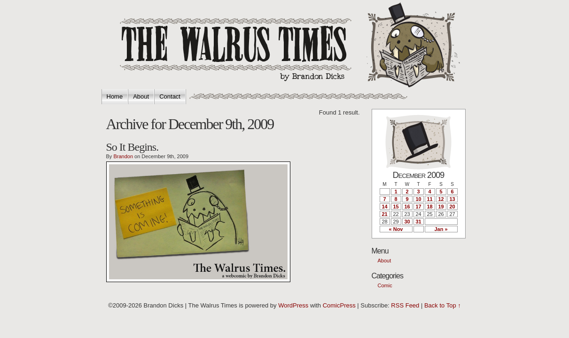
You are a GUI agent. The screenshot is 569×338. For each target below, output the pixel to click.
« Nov (396, 229)
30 (407, 221)
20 (452, 206)
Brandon (123, 156)
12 (441, 199)
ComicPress (339, 305)
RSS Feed (405, 305)
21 (384, 214)
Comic (385, 285)
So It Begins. (132, 147)
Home (115, 96)
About (141, 96)
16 (407, 206)
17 (418, 206)
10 (418, 199)
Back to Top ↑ (442, 305)
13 (452, 199)
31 (418, 221)
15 (395, 206)
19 (441, 206)
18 (429, 206)
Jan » (440, 229)
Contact (169, 96)
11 (429, 199)
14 (384, 206)
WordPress (293, 305)
